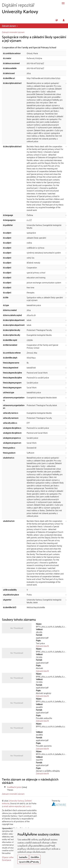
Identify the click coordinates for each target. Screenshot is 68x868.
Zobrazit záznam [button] (10, 26)
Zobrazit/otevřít (42, 646)
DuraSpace (6, 860)
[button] (56, 20)
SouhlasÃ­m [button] (23, 857)
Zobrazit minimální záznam (13, 32)
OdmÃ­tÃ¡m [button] (35, 857)
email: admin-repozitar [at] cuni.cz (17, 806)
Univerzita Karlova (16, 800)
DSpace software (9, 857)
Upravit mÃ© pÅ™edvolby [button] (29, 861)
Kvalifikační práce (14, 787)
